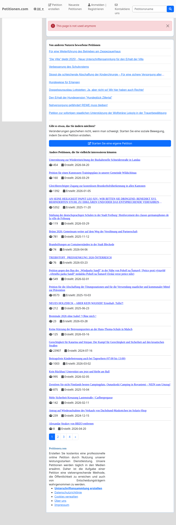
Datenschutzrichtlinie (68, 492)
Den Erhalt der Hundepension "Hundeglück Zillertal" (80, 97)
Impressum (61, 505)
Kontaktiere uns (122, 9)
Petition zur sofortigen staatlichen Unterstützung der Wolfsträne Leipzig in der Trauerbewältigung (108, 112)
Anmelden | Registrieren (97, 7)
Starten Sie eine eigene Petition (110, 143)
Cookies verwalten (66, 496)
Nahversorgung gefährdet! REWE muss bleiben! (78, 105)
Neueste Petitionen (75, 7)
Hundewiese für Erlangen (64, 82)
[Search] (149, 9)
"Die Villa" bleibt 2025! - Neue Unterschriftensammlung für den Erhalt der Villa (96, 59)
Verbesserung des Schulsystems (69, 66)
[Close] (168, 26)
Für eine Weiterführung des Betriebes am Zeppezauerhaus (85, 51)
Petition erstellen (55, 7)
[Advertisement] (22, 69)
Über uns (60, 501)
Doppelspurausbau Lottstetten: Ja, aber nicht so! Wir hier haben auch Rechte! (96, 89)
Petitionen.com (15, 9)
